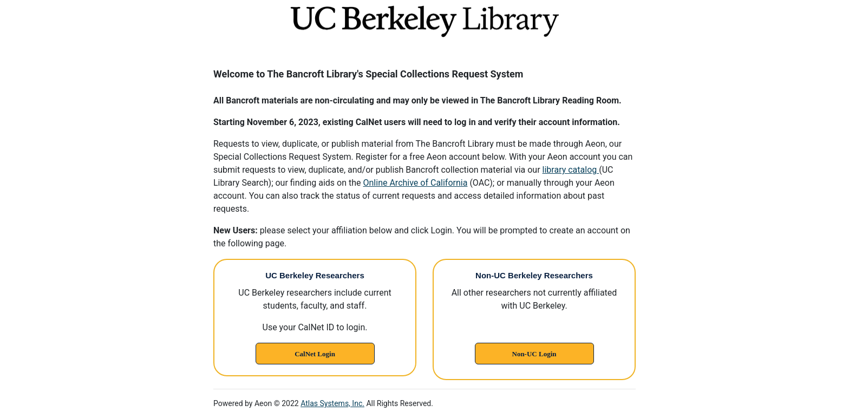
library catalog (571, 170)
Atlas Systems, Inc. (332, 403)
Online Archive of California (415, 183)
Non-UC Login (534, 354)
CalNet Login (315, 354)
